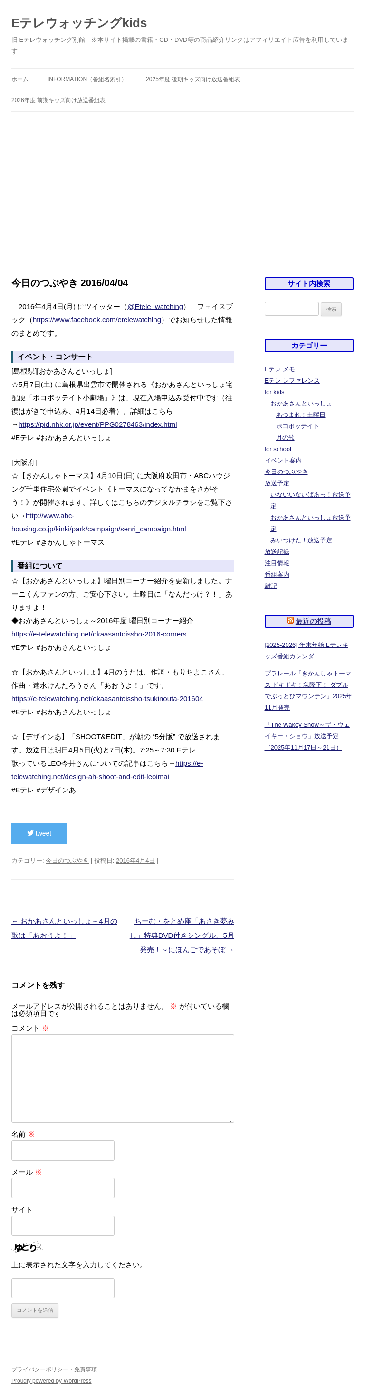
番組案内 (277, 574)
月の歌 (285, 437)
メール (26, 1172)
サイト (22, 1209)
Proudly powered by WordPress (51, 1381)
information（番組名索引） (87, 79)
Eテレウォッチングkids (79, 23)
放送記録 (277, 551)
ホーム (20, 79)
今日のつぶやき (67, 860)
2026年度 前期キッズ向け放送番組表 (58, 100)
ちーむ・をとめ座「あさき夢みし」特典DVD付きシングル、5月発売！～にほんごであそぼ (182, 935)
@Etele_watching (155, 306)
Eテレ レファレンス (292, 380)
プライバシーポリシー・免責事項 (54, 1369)
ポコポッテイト (297, 426)
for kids (275, 391)
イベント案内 (283, 460)
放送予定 (277, 483)
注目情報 (277, 563)
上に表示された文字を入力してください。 (79, 1265)
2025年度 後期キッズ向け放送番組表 (193, 79)
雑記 (271, 585)
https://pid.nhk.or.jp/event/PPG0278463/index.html (98, 424)
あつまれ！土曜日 (301, 414)
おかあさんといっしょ (301, 403)
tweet (39, 833)
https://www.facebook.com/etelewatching (97, 320)
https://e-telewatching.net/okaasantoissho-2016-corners (99, 634)
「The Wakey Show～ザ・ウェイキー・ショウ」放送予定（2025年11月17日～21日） (307, 736)
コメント (30, 1028)
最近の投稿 (313, 621)
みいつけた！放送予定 (301, 540)
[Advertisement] (182, 183)
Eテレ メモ (280, 369)
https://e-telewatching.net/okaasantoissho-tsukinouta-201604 (107, 698)
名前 (23, 1134)
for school (278, 449)
